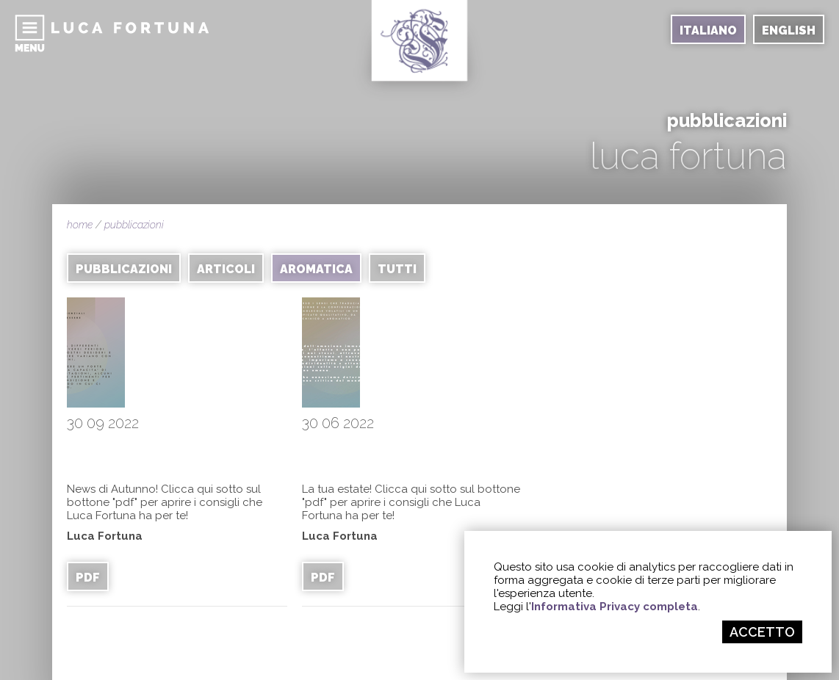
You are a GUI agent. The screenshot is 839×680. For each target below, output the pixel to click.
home (80, 225)
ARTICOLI (226, 269)
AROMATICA (316, 269)
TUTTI (397, 269)
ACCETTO (762, 632)
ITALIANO (708, 30)
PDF (88, 578)
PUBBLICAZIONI (124, 269)
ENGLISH (788, 30)
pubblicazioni (134, 225)
